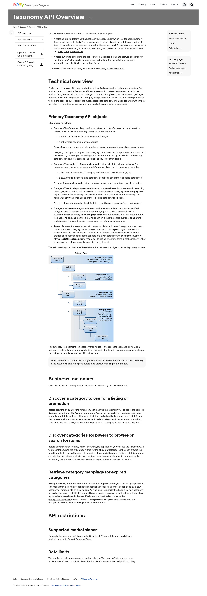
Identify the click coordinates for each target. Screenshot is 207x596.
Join (132, 4)
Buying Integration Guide (87, 63)
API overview (24, 33)
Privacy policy (69, 585)
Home (15, 27)
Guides (172, 43)
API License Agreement (89, 579)
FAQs (15, 579)
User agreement (57, 585)
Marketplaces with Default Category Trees (69, 539)
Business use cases (177, 68)
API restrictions (175, 73)
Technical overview (177, 63)
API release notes (27, 45)
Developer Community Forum (32, 579)
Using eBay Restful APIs (112, 68)
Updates (163, 4)
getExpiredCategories (59, 499)
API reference (25, 39)
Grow (152, 4)
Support (174, 4)
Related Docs (175, 48)
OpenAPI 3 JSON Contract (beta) (30, 54)
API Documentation (177, 38)
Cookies (78, 585)
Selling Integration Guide (70, 51)
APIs (75, 579)
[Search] (191, 4)
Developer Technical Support (58, 579)
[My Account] (184, 4)
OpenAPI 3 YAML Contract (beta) (30, 64)
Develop (142, 4)
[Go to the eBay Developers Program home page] (31, 4)
